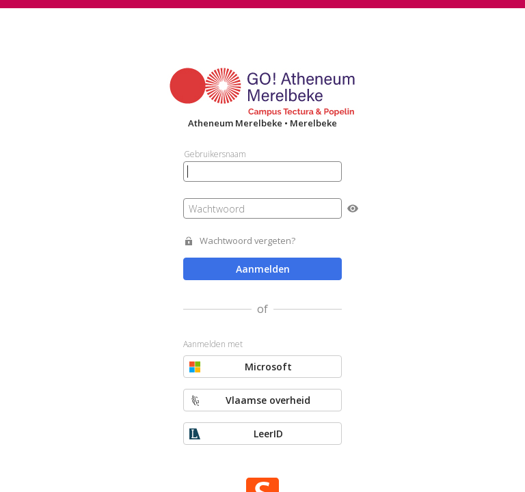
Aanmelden (263, 268)
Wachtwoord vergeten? (247, 241)
